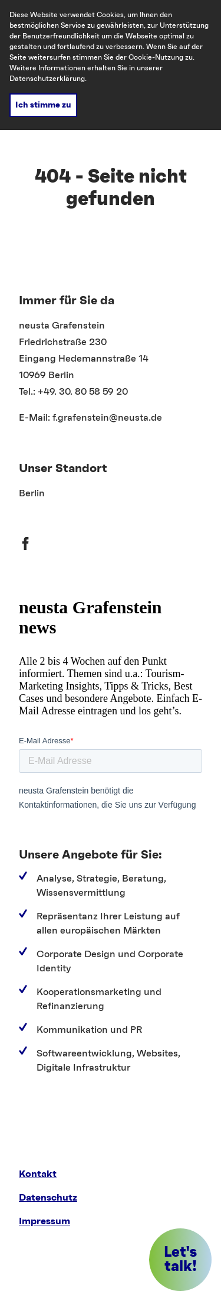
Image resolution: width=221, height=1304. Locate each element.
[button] (180, 1259)
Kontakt (38, 1174)
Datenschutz (48, 1197)
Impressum (44, 1221)
